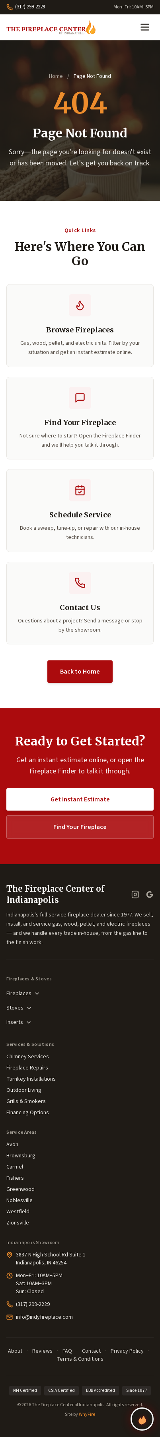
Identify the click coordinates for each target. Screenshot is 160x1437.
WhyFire (87, 1414)
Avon (12, 1145)
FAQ (67, 1351)
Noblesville (19, 1200)
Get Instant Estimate (80, 799)
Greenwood (20, 1189)
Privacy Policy (127, 1351)
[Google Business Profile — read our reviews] (150, 894)
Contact (91, 1351)
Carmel (14, 1167)
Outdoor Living (23, 1090)
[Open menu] (145, 27)
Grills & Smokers (26, 1101)
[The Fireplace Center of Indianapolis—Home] (51, 27)
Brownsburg (20, 1156)
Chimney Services (27, 1057)
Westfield (17, 1212)
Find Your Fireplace (80, 827)
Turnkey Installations (31, 1079)
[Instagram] (135, 894)
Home (56, 76)
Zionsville (17, 1223)
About (15, 1351)
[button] (80, 510)
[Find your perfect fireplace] (142, 1419)
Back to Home (80, 671)
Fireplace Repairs (27, 1068)
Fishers (15, 1178)
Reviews (42, 1351)
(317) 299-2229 (25, 6)
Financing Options (27, 1113)
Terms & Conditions (80, 1359)
